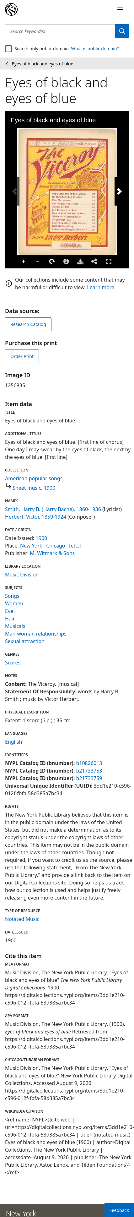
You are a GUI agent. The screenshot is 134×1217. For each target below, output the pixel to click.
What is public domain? (95, 49)
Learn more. (101, 287)
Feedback (119, 1210)
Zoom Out (38, 261)
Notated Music (22, 919)
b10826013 (89, 763)
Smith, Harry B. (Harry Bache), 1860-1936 (53, 509)
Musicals (15, 626)
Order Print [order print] (22, 356)
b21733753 (89, 770)
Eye (9, 611)
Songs (12, 595)
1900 (41, 538)
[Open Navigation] (120, 9)
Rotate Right (52, 261)
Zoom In (24, 261)
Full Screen (108, 261)
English (13, 741)
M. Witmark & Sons (52, 553)
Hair (10, 618)
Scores (12, 662)
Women (14, 603)
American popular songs (34, 478)
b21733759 (89, 778)
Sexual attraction (25, 641)
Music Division (22, 574)
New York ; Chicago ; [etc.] (50, 545)
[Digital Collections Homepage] (11, 9)
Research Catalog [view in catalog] (28, 324)
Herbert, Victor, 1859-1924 (35, 516)
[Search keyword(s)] (60, 31)
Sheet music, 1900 (34, 487)
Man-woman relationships (36, 633)
